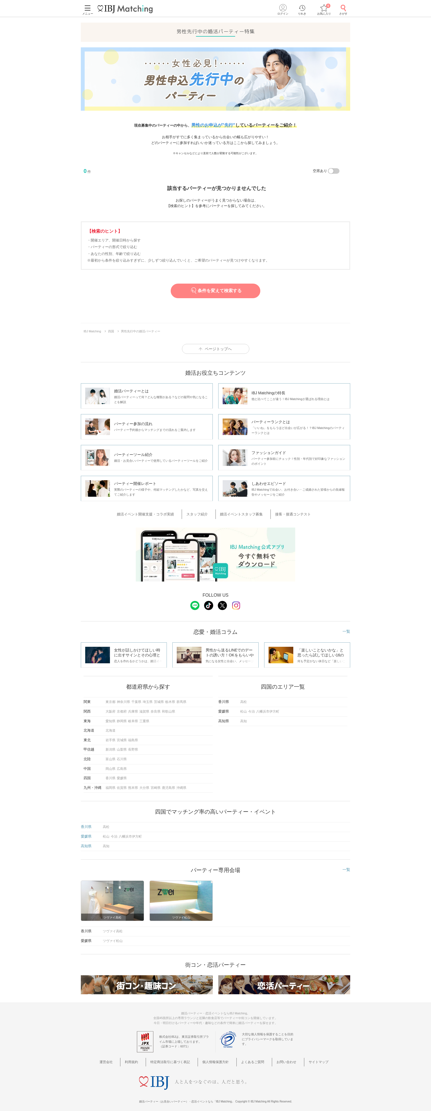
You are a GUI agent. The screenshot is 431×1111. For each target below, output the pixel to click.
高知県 (86, 843)
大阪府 (110, 709)
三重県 (144, 719)
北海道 (110, 728)
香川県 (110, 776)
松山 (243, 709)
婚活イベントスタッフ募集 (240, 513)
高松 (243, 700)
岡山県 (110, 766)
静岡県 (122, 719)
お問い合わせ (279, 1059)
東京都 (110, 700)
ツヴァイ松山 (113, 938)
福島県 (133, 738)
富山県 (110, 757)
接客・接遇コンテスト (285, 513)
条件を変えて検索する (216, 291)
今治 (251, 709)
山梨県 (122, 747)
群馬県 (181, 700)
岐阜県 (133, 719)
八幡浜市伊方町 (267, 709)
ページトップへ (218, 349)
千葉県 (136, 700)
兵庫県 (133, 709)
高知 (243, 719)
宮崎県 (156, 785)
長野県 (133, 747)
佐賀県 (122, 785)
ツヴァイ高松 (113, 929)
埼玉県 (148, 700)
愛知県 (110, 719)
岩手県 (110, 738)
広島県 (122, 766)
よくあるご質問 (250, 1059)
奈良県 (156, 709)
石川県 (122, 757)
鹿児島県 (168, 785)
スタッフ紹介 (202, 513)
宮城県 (122, 738)
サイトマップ (306, 1059)
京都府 (122, 709)
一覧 (346, 629)
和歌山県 (168, 709)
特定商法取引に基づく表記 (175, 1059)
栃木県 (170, 700)
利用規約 (141, 1059)
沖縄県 (181, 785)
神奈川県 (123, 700)
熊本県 (133, 785)
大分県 (144, 785)
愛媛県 (122, 776)
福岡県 (110, 785)
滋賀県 (144, 709)
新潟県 (110, 747)
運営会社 (121, 1059)
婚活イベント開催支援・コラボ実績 (157, 513)
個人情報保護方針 (217, 1059)
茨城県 (159, 700)
